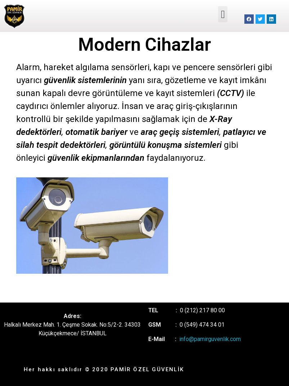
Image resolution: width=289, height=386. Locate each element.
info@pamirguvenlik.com (210, 339)
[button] (222, 14)
